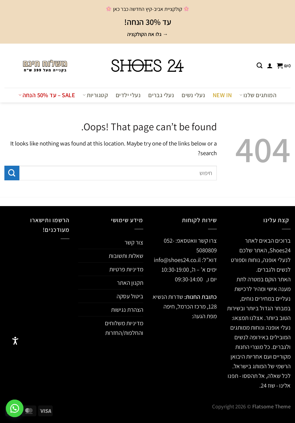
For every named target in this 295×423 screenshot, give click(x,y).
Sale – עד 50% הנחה (46, 95)
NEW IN (222, 95)
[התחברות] (270, 65)
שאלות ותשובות (126, 256)
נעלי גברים (161, 95)
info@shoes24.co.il (178, 260)
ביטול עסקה (130, 296)
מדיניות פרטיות (126, 269)
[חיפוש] (259, 65)
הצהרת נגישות (127, 310)
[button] (14, 408)
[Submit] (11, 173)
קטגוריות (95, 95)
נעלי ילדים (128, 95)
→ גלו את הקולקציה (147, 34)
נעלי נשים (193, 95)
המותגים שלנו (258, 95)
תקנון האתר (130, 283)
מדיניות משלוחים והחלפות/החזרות (124, 328)
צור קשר (134, 242)
